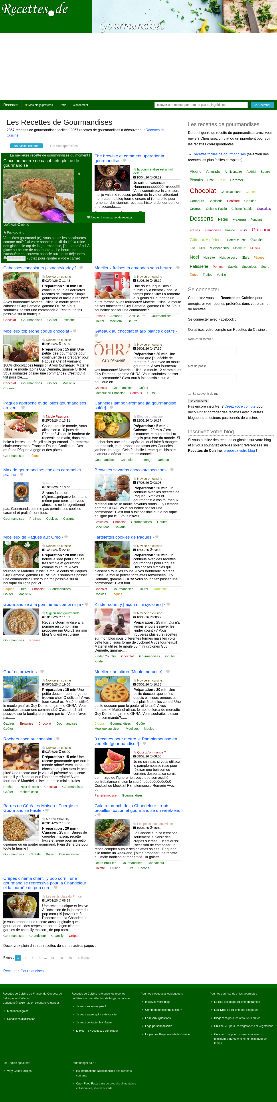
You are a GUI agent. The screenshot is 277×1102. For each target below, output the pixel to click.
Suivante (83, 957)
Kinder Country (105, 656)
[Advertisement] (138, 67)
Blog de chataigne (150, 416)
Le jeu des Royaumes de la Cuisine (167, 1034)
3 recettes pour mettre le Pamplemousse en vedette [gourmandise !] (136, 741)
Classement (80, 105)
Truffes (207, 274)
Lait (192, 248)
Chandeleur (156, 863)
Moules (149, 728)
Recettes (10, 105)
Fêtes (223, 219)
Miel (202, 248)
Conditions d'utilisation (21, 1019)
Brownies (101, 522)
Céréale (35, 854)
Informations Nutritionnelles (98, 1070)
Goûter (52, 320)
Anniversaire (233, 171)
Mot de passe (197, 366)
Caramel (69, 518)
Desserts (202, 218)
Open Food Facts (87, 1083)
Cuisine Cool (222, 1034)
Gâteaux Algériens (206, 240)
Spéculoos (102, 527)
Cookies (52, 518)
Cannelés (127, 460)
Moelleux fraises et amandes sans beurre (133, 268)
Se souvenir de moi (206, 393)
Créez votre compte (240, 406)
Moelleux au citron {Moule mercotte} (128, 671)
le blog (80, 1030)
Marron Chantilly (57, 819)
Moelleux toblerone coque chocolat (36, 331)
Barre (50, 854)
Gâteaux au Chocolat (110, 393)
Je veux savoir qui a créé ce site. (96, 1014)
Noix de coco (30, 787)
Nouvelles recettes (26, 146)
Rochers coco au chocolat (27, 739)
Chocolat (9, 320)
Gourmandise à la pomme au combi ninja (42, 604)
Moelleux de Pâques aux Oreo (32, 537)
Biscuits (196, 180)
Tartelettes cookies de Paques (123, 537)
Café (210, 180)
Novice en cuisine (58, 276)
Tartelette (160, 589)
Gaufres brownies (20, 671)
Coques (8, 388)
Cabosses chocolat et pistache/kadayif (39, 268)
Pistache (68, 320)
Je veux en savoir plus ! (91, 1006)
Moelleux (116, 321)
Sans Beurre (136, 316)
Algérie (196, 171)
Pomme (35, 640)
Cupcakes (264, 208)
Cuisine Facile (69, 854)
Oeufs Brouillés (105, 863)
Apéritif (251, 171)
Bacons (143, 868)
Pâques (35, 456)
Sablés (233, 266)
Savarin (120, 527)
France (230, 230)
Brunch (115, 868)
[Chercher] (262, 105)
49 (61, 957)
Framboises (212, 230)
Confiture (233, 201)
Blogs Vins (221, 1018)
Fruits (243, 230)
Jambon (163, 460)
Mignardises (219, 248)
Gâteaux (136, 393)
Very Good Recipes (19, 1070)
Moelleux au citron (108, 728)
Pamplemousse (106, 795)
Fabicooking (15, 232)
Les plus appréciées (64, 146)
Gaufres (9, 723)
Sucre (265, 266)
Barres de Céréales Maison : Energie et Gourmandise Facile (40, 808)
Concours (197, 201)
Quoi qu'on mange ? (151, 752)
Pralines (35, 518)
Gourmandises (31, 320)
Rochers (9, 787)
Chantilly (57, 935)
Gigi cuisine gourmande (62, 613)
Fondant (256, 219)
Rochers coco (28, 792)
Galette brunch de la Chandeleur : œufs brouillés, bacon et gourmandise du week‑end (137, 808)
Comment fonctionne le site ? (163, 1009)
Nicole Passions (57, 416)
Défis (62, 105)
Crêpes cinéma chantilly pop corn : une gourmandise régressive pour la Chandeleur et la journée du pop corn (44, 883)
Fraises (100, 316)
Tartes (194, 274)
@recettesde (96, 1030)
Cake (222, 180)
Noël (194, 257)
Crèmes (196, 208)
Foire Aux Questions (158, 1018)
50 (70, 957)
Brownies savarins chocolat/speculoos (130, 470)
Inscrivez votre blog (157, 1001)
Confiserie (216, 201)
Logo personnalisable (158, 1026)
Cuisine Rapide (242, 208)
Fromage (145, 460)
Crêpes (74, 935)
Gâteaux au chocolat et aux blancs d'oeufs (135, 331)
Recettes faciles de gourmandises (219, 154)
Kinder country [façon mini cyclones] (129, 604)
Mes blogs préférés (39, 105)
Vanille (221, 274)
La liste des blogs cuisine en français (237, 1001)
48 (52, 957)
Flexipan (239, 219)
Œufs (151, 393)
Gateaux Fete (236, 240)
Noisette (209, 257)
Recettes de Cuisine (15, 993)
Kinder (99, 661)
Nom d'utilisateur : (200, 339)
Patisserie (199, 266)
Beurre (132, 321)
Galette (100, 868)
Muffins (255, 248)
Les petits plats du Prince (155, 824)
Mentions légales (17, 1011)
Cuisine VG (221, 1026)
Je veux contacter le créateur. (94, 1022)
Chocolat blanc (231, 192)
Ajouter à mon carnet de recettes (110, 217)
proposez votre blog (239, 450)
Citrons (100, 723)
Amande (116, 316)
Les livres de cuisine (227, 1009)
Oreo (23, 589)
